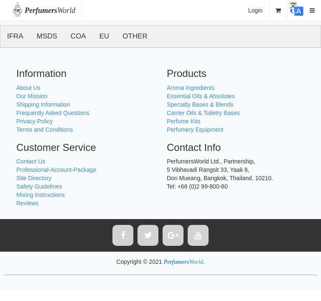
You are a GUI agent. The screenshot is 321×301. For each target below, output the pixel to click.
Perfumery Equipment (195, 129)
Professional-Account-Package (56, 169)
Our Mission (32, 96)
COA (78, 36)
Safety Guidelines (39, 186)
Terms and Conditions (44, 129)
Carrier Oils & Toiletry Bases (203, 113)
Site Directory (33, 178)
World (50, 10)
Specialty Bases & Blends (200, 104)
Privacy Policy (34, 121)
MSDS (47, 36)
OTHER (135, 36)
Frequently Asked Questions (52, 113)
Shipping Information (43, 104)
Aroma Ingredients (190, 87)
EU (104, 36)
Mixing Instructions (40, 194)
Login (255, 10)
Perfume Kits (183, 121)
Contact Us (30, 161)
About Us (28, 87)
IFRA (15, 36)
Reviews (27, 203)
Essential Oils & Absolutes (201, 96)
